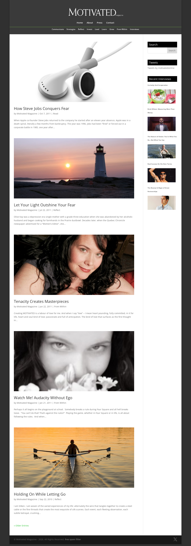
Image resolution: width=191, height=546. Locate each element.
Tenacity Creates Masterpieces (41, 301)
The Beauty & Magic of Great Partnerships (158, 189)
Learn (104, 29)
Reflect (81, 29)
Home (80, 23)
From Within (122, 29)
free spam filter (73, 539)
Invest (89, 29)
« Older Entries (21, 525)
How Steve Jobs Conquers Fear (41, 108)
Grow (112, 29)
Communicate (58, 29)
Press (99, 23)
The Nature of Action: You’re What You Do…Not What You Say (162, 138)
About (90, 23)
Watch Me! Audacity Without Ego (43, 397)
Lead (97, 29)
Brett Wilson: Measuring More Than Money (161, 111)
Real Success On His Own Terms (160, 164)
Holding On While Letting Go (40, 494)
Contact (110, 23)
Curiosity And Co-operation (158, 85)
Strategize (71, 29)
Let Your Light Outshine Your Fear (45, 205)
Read (55, 113)
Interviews (134, 29)
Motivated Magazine (27, 113)
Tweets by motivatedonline (161, 68)
